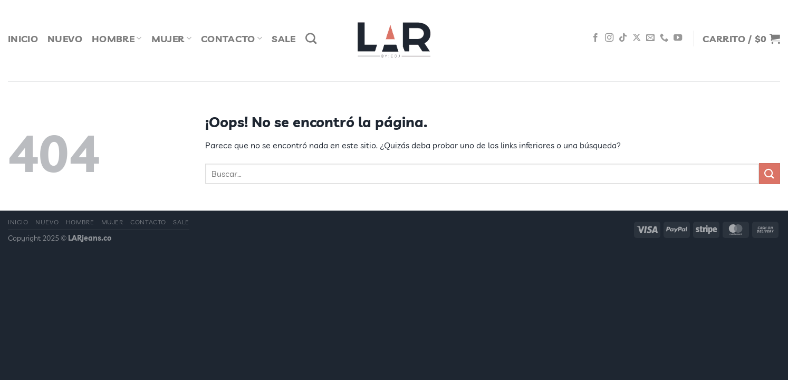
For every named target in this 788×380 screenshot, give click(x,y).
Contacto (231, 38)
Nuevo (64, 38)
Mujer (171, 38)
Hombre (117, 38)
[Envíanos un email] (650, 38)
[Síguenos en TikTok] (623, 38)
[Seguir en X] (636, 38)
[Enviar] (769, 173)
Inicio (23, 38)
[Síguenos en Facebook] (595, 38)
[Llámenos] (664, 38)
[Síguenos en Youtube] (678, 38)
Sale (283, 38)
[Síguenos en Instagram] (609, 38)
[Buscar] (310, 38)
